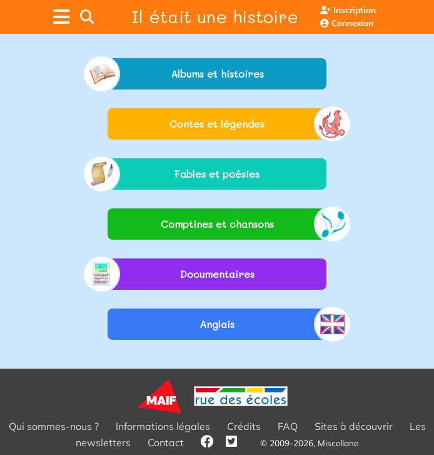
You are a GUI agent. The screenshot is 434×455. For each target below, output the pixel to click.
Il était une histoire (214, 16)
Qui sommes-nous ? (54, 426)
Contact (166, 442)
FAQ (288, 426)
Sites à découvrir (354, 426)
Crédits (244, 426)
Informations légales (163, 426)
